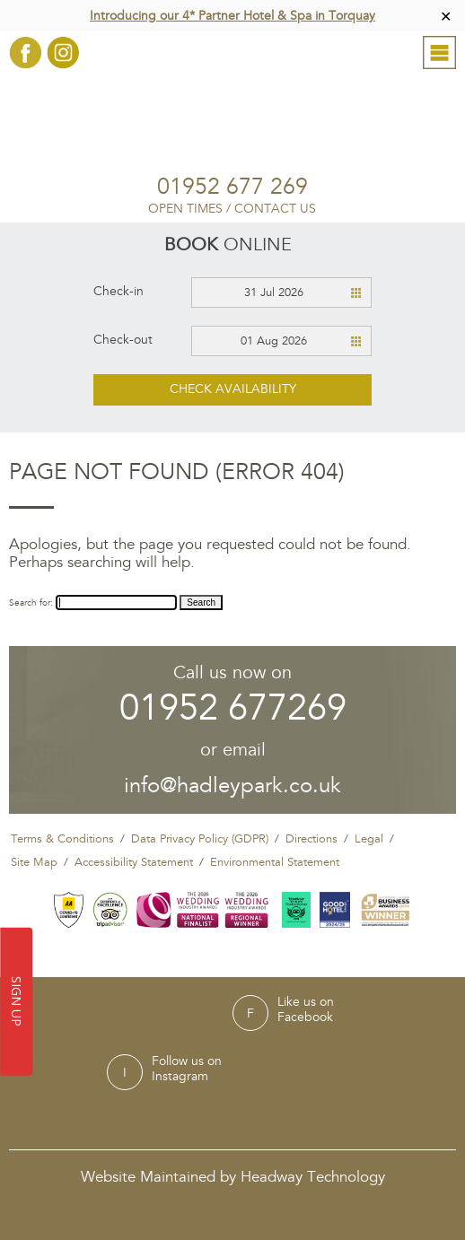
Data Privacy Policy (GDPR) (199, 839)
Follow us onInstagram (187, 1069)
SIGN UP (17, 1002)
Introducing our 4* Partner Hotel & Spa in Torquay (232, 15)
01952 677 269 (232, 187)
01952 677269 (233, 708)
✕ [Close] (446, 15)
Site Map (34, 862)
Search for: (31, 603)
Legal (369, 839)
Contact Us (275, 208)
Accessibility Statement (134, 862)
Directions (311, 839)
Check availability (233, 389)
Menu (439, 59)
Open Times (185, 208)
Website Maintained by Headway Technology (233, 1176)
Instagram (63, 52)
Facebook (25, 52)
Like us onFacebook (305, 1010)
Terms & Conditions (62, 839)
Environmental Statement (274, 862)
